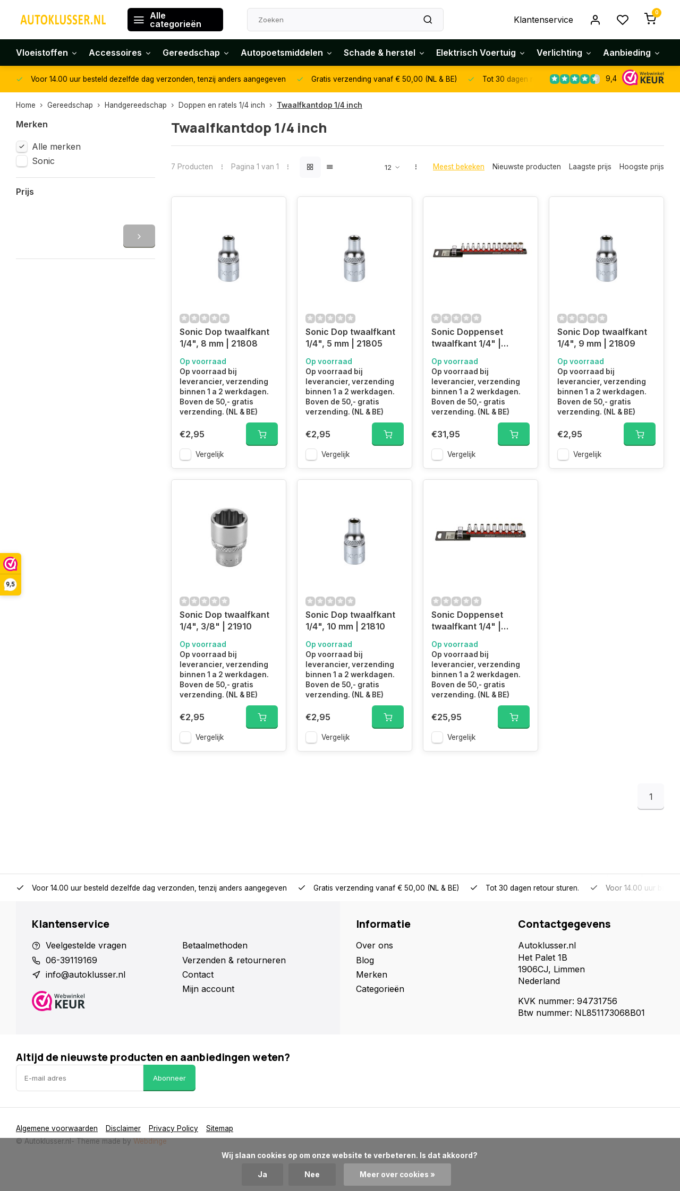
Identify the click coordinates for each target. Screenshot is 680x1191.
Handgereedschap (141, 105)
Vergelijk (210, 454)
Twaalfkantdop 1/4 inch (319, 105)
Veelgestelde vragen (86, 945)
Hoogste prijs (641, 166)
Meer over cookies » (397, 1174)
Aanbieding (632, 52)
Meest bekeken (458, 166)
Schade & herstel (385, 52)
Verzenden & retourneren (234, 960)
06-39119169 (71, 960)
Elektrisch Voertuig (481, 52)
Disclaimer (123, 1128)
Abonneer (169, 1078)
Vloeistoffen (47, 52)
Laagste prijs (590, 166)
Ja (262, 1174)
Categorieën (380, 988)
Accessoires (120, 52)
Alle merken (56, 146)
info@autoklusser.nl (85, 974)
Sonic (43, 161)
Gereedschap (196, 52)
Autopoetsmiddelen (287, 52)
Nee (312, 1174)
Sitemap (219, 1128)
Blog (365, 960)
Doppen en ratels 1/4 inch (227, 105)
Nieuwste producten (526, 166)
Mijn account (208, 988)
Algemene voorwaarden (57, 1128)
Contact (198, 974)
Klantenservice (543, 19)
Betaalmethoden (215, 945)
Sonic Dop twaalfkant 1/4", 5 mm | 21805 (350, 337)
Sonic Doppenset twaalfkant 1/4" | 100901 (467, 621)
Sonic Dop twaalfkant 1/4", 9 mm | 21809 (602, 337)
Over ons (374, 945)
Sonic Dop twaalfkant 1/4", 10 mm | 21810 (350, 620)
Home (31, 105)
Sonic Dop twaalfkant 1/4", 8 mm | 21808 (224, 337)
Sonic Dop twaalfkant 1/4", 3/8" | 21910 (224, 620)
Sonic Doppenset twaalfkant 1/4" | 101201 (467, 338)
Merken (371, 974)
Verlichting (564, 52)
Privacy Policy (173, 1128)
